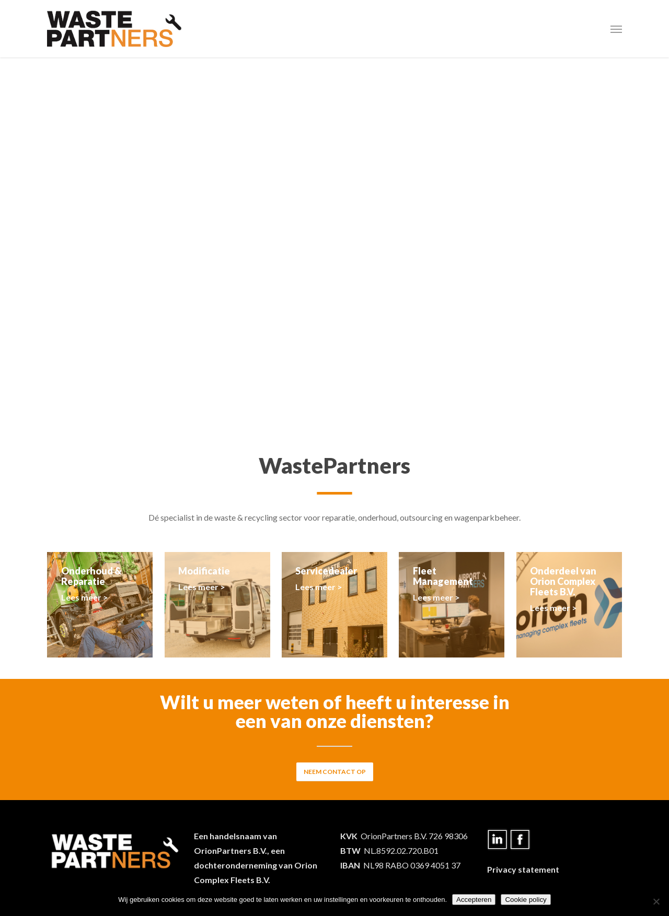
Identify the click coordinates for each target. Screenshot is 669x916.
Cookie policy (525, 899)
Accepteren (473, 899)
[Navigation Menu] (616, 29)
